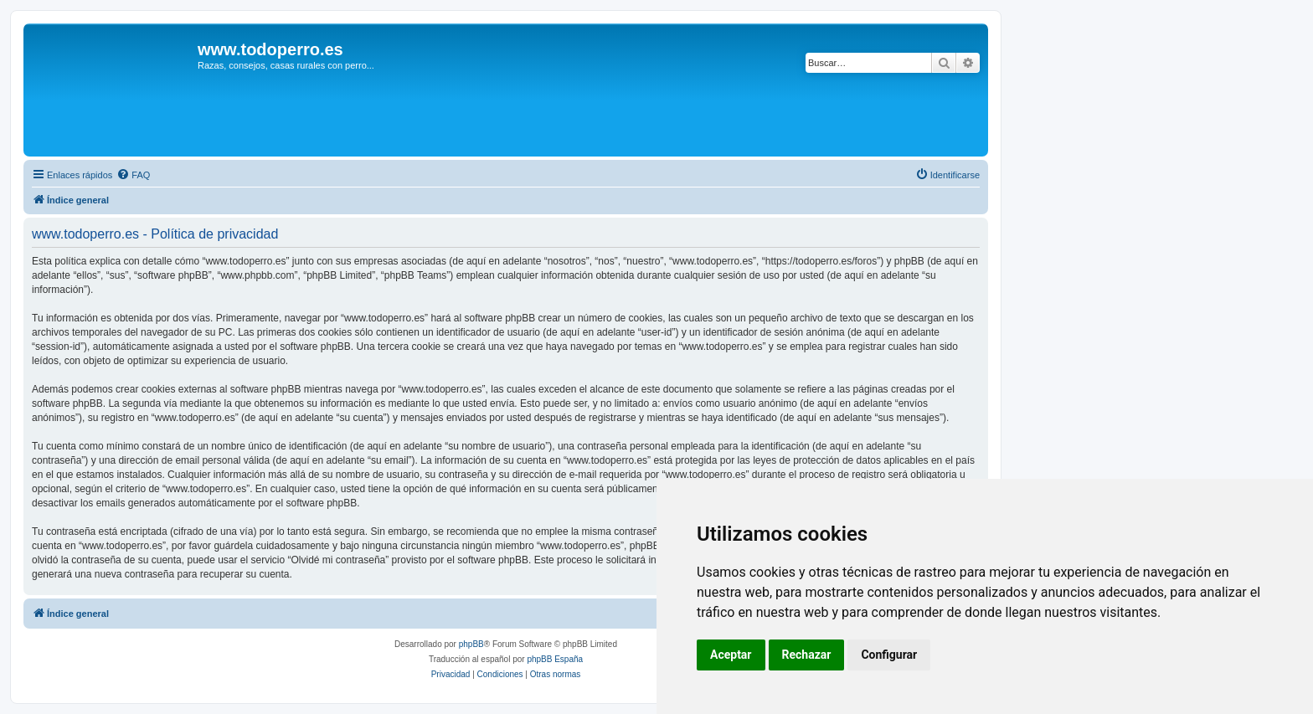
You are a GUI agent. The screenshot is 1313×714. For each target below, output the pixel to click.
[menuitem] (133, 175)
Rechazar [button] (807, 654)
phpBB (471, 644)
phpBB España (555, 659)
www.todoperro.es (270, 49)
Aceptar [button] (731, 654)
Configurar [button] (889, 654)
